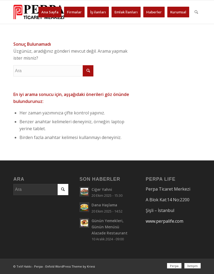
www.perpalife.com (164, 221)
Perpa (38, 266)
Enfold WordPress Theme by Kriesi (70, 266)
